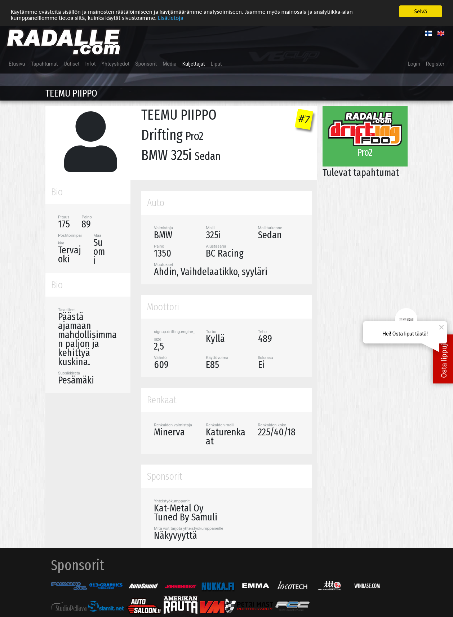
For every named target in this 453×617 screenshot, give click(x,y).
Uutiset (72, 63)
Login (414, 63)
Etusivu (17, 63)
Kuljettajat (193, 63)
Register (435, 63)
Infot (90, 63)
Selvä (420, 11)
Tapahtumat (44, 63)
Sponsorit (146, 63)
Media (170, 63)
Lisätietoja (170, 17)
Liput (216, 63)
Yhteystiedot (116, 63)
